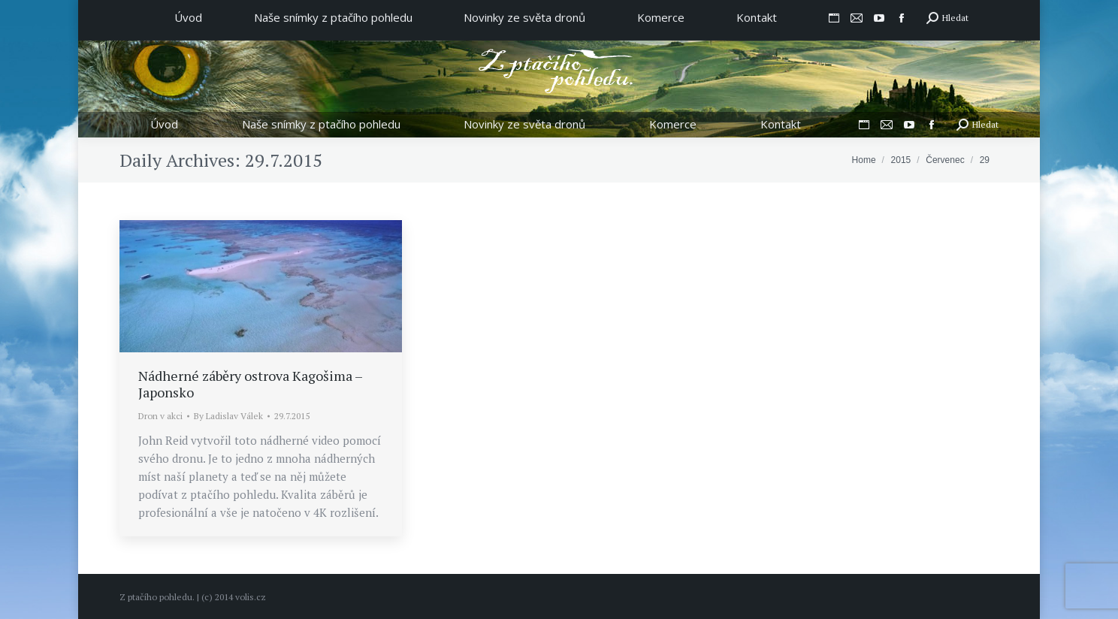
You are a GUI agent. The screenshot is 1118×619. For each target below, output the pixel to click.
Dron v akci (160, 415)
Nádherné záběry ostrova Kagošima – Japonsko (250, 384)
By (228, 415)
